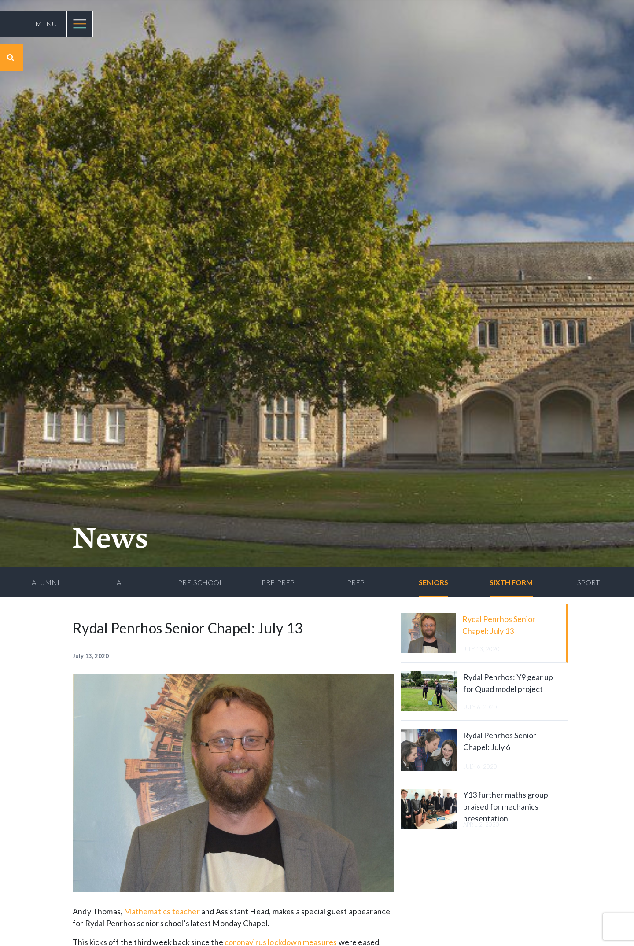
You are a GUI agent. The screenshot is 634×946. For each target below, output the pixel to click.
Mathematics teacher (161, 911)
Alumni (45, 582)
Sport (588, 582)
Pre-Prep (278, 582)
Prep (356, 582)
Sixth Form (511, 582)
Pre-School (200, 582)
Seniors (433, 582)
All (123, 582)
